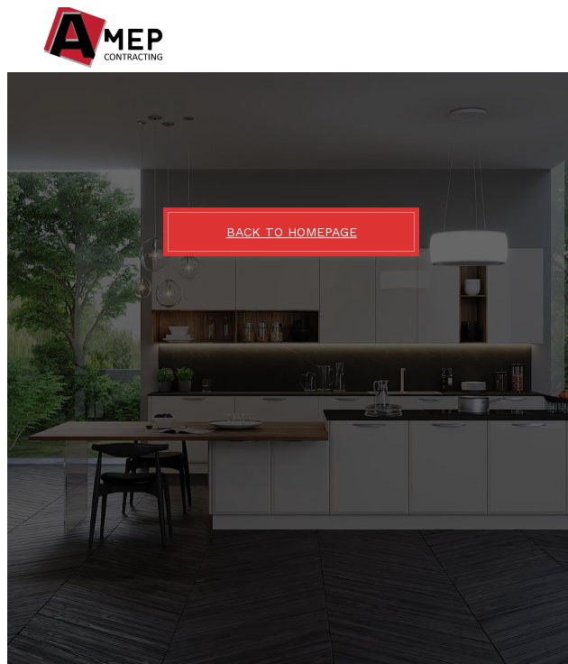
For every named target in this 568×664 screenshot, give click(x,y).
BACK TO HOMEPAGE (291, 232)
